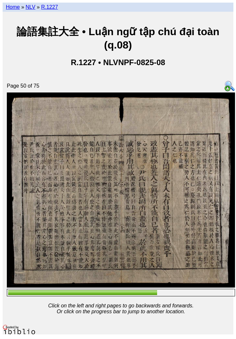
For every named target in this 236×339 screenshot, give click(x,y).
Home (13, 7)
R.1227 (49, 7)
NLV (30, 7)
